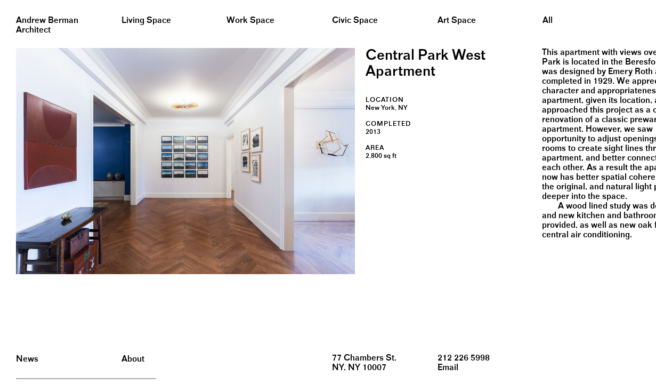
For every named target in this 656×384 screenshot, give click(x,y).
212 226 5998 (464, 358)
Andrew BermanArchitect (47, 25)
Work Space (250, 20)
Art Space (457, 20)
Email (448, 367)
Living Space (146, 20)
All (547, 20)
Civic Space (355, 20)
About (133, 359)
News (27, 359)
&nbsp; (10, 4)
